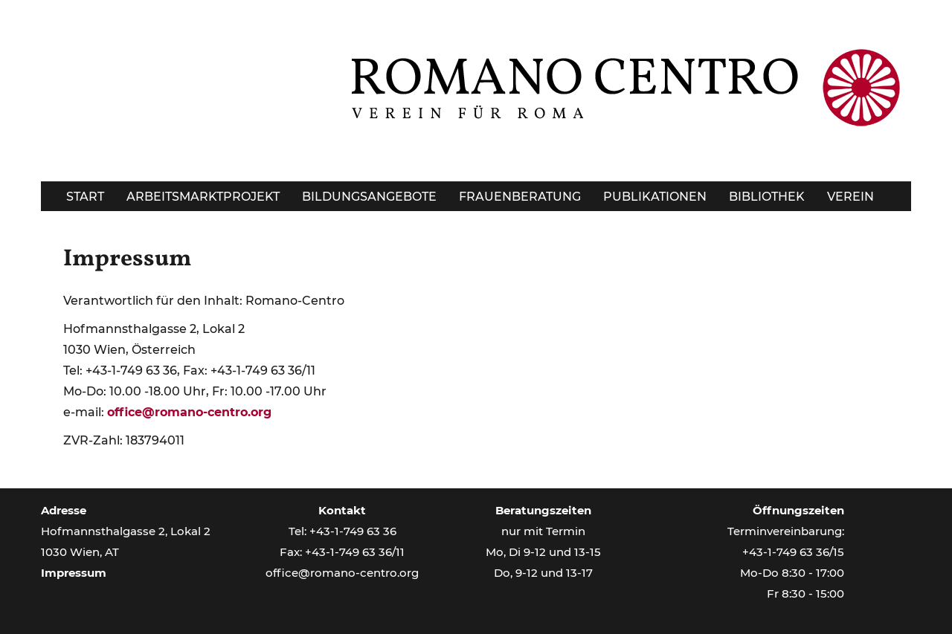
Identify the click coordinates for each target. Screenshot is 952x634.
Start (85, 197)
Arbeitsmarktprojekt (203, 197)
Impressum (127, 259)
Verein (850, 197)
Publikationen (655, 197)
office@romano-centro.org (189, 412)
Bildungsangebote (369, 197)
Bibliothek (767, 197)
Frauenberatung (520, 197)
